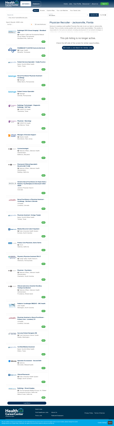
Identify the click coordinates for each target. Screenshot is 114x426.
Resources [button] (85, 4)
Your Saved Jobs (75, 10)
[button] (103, 15)
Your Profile (77, 4)
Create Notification (40, 24)
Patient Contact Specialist (25, 91)
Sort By (9, 24)
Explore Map (51, 10)
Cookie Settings (102, 422)
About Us (95, 4)
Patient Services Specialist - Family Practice (31, 62)
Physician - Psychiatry (24, 270)
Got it (110, 422)
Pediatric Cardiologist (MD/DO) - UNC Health (31, 303)
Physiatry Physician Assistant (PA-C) (29, 256)
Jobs (70, 4)
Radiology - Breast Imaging (25, 388)
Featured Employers (57, 415)
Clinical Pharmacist (23, 374)
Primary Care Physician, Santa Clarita (29, 242)
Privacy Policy (89, 413)
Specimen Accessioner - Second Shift (29, 360)
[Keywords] (27, 15)
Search (36, 10)
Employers (36, 4)
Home (66, 4)
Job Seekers (26, 4)
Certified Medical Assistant (26, 347)
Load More (27, 403)
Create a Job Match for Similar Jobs (78, 48)
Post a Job (38, 415)
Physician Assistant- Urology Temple (29, 215)
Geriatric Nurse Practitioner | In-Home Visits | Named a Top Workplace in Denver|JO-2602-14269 (31, 183)
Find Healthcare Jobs (41, 412)
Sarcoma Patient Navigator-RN (27, 333)
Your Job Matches (62, 10)
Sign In (104, 4)
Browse (42, 10)
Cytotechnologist (22, 148)
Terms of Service (99, 413)
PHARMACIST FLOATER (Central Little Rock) (31, 48)
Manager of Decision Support (26, 135)
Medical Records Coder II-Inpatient (28, 229)
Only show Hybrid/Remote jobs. (18, 17)
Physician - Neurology (24, 121)
